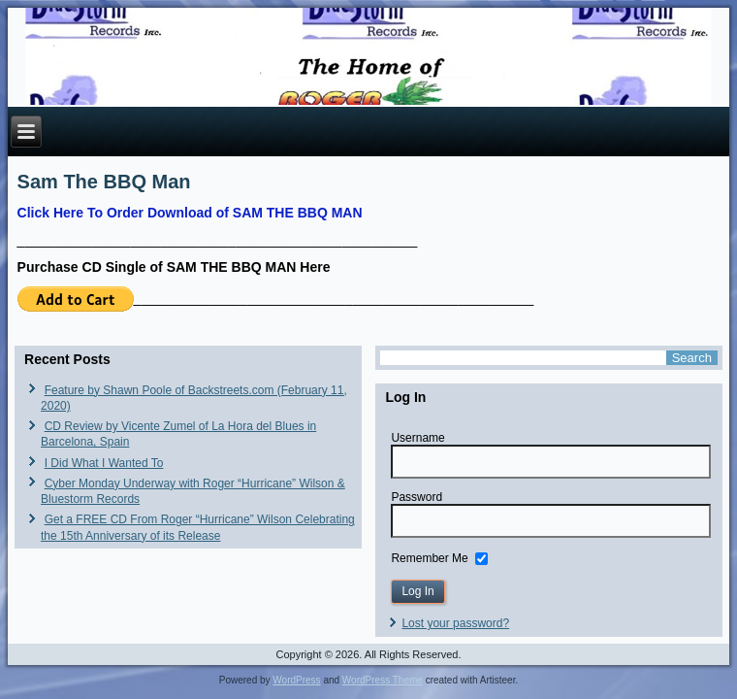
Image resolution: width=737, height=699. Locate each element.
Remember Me (429, 557)
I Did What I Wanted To (104, 463)
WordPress (296, 680)
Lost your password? (455, 623)
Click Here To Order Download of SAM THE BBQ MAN (190, 212)
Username (417, 438)
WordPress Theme (382, 680)
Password (416, 497)
